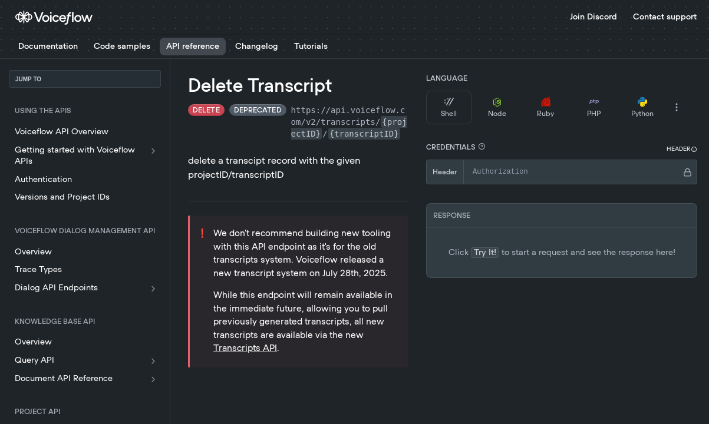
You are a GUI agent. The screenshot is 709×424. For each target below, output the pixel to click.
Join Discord (593, 17)
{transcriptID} (364, 133)
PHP (594, 107)
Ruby (545, 107)
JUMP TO (28, 79)
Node (497, 107)
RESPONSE (451, 215)
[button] (481, 146)
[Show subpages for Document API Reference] (153, 379)
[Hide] (687, 172)
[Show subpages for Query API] (153, 361)
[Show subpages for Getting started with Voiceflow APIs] (153, 150)
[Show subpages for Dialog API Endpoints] (153, 288)
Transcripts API (245, 348)
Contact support (665, 17)
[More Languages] (676, 107)
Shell (449, 107)
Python (642, 107)
